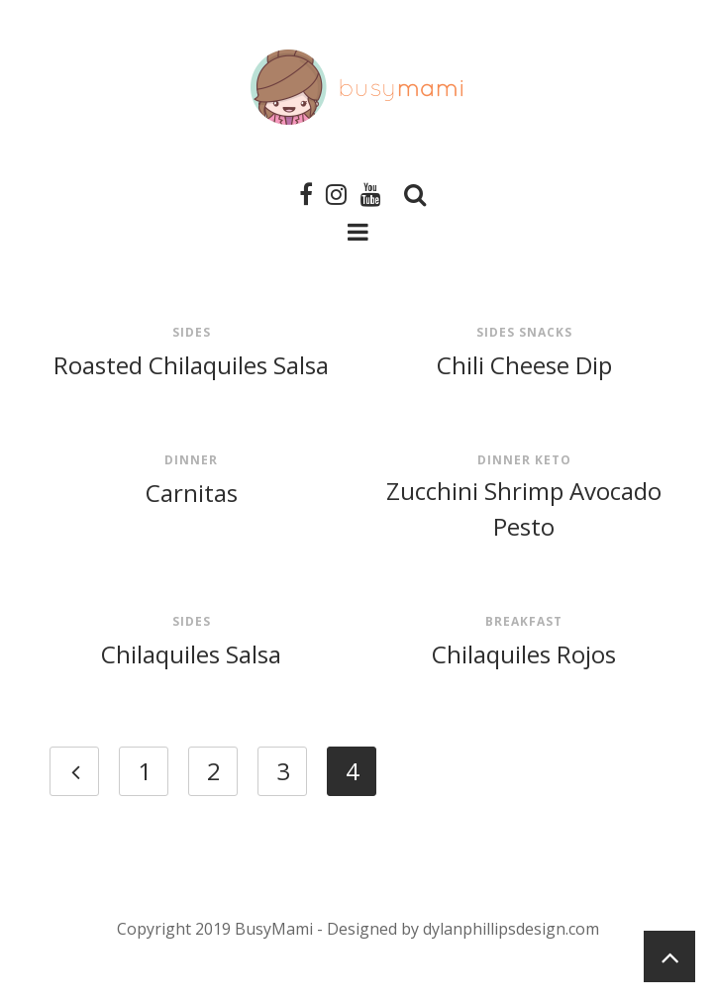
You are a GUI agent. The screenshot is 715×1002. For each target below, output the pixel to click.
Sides (191, 333)
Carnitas (192, 492)
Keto (553, 460)
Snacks (545, 333)
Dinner (191, 460)
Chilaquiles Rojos (524, 654)
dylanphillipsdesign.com (511, 929)
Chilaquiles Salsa (191, 654)
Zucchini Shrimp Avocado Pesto (524, 508)
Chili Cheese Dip (524, 365)
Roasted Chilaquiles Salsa (191, 365)
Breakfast (523, 622)
